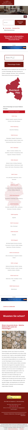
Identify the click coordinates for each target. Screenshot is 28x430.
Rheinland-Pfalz (16, 28)
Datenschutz (11, 414)
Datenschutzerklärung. (13, 428)
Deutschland (7, 28)
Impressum (23, 415)
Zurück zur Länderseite (9, 306)
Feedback (6, 414)
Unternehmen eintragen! (14, 111)
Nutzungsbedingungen (20, 414)
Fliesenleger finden (20, 22)
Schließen (22, 428)
